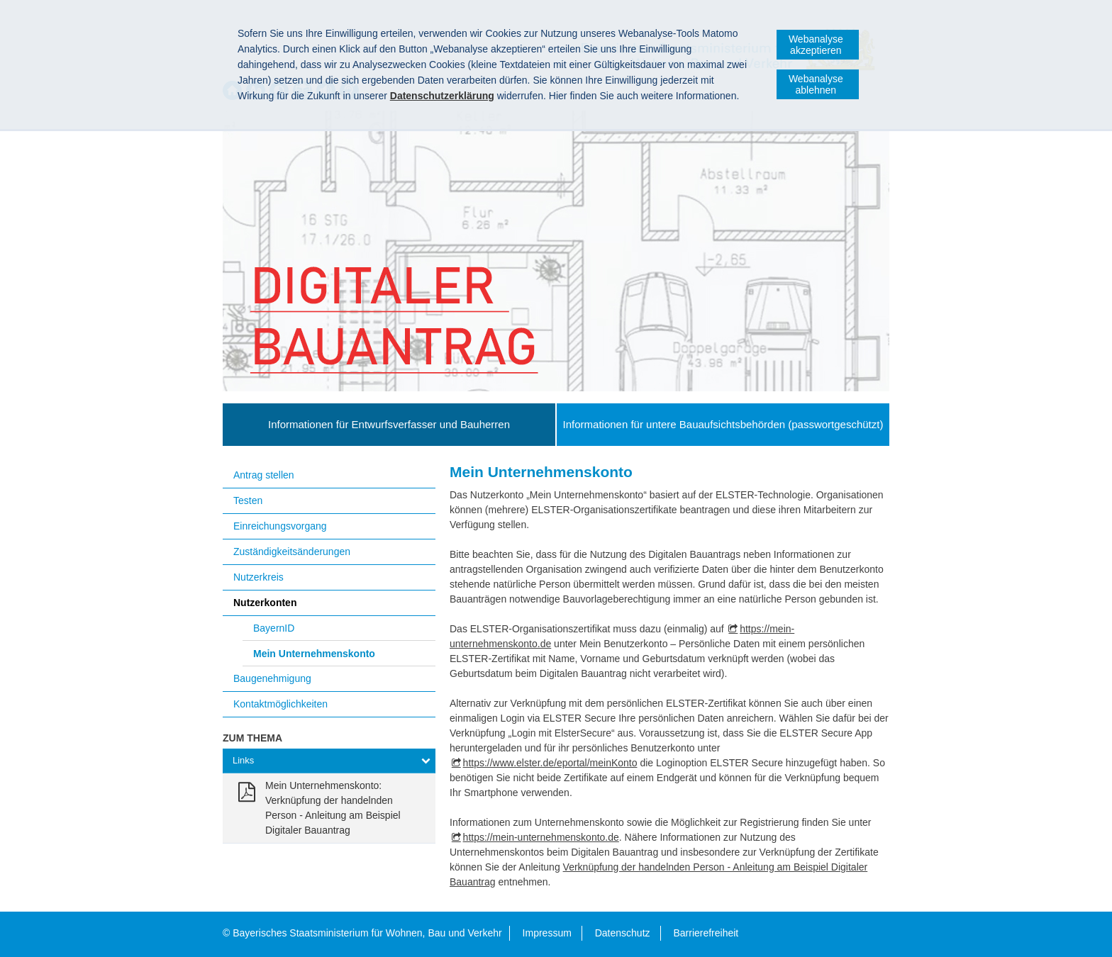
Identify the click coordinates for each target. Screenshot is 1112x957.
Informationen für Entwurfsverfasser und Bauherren (389, 424)
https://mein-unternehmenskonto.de (541, 837)
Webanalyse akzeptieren (816, 44)
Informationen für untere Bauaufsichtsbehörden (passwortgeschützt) (723, 424)
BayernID (273, 628)
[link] (329, 808)
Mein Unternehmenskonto (314, 653)
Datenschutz (622, 933)
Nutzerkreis (258, 577)
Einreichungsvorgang (280, 526)
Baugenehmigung (272, 678)
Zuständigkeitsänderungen (291, 551)
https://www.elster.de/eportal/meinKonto (550, 762)
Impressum (547, 933)
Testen (247, 500)
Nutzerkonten (264, 602)
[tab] (329, 761)
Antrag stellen (263, 475)
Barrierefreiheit (705, 933)
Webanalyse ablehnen (816, 84)
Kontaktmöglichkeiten (280, 704)
